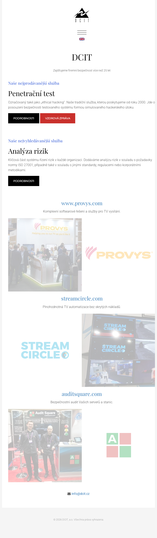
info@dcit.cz (81, 494)
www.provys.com (81, 203)
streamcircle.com (82, 298)
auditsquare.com (82, 393)
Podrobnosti (23, 118)
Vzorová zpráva (57, 118)
